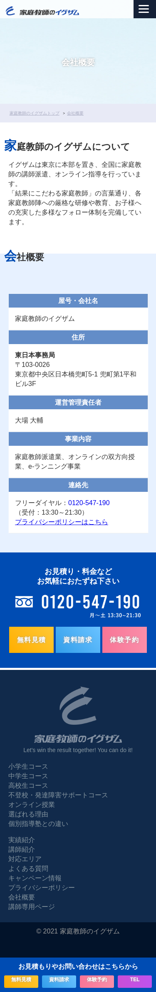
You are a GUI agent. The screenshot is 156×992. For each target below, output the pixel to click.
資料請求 (77, 639)
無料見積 (31, 639)
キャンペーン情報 (35, 878)
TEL (135, 979)
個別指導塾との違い (38, 823)
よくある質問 (28, 868)
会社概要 (21, 897)
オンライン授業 (31, 804)
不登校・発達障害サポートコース (58, 795)
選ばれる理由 (28, 814)
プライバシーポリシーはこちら (61, 521)
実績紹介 (21, 839)
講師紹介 (21, 849)
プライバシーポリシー (41, 887)
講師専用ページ (31, 906)
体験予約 (124, 639)
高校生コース (28, 785)
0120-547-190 (89, 502)
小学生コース (28, 766)
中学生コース (28, 775)
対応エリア (25, 859)
